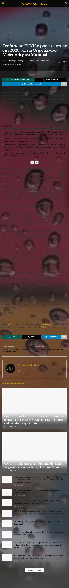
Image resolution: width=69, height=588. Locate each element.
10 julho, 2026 (10, 433)
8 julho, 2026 (19, 491)
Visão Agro (46, 326)
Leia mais (45, 61)
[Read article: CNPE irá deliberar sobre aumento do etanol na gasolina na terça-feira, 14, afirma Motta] (34, 461)
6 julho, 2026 (19, 523)
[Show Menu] (3, 3)
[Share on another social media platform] (64, 85)
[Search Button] (66, 3)
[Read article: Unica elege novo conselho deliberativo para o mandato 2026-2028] (7, 530)
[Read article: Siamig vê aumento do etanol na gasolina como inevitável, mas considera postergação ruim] (7, 564)
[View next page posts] (36, 163)
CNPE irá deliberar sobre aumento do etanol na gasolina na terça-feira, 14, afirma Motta (33, 472)
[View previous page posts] (32, 163)
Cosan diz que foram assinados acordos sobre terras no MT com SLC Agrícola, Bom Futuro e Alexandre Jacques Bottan (34, 426)
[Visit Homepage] (34, 3)
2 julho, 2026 (19, 533)
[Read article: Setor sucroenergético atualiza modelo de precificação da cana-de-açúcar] (7, 498)
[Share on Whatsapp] (18, 80)
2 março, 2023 (34, 61)
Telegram (45, 329)
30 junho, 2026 (20, 567)
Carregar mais (34, 576)
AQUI (10, 326)
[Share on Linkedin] (31, 85)
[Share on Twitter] (50, 80)
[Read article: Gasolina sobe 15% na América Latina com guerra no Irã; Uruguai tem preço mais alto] (7, 509)
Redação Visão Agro (17, 61)
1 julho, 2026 (19, 557)
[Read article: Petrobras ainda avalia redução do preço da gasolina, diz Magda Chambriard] (7, 540)
